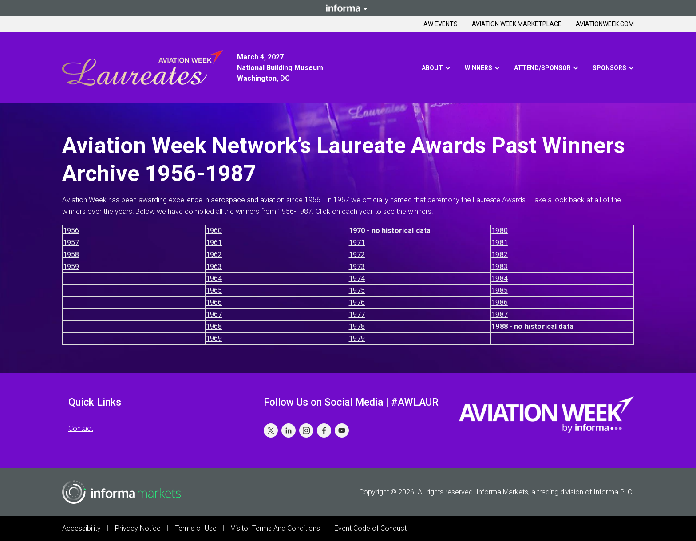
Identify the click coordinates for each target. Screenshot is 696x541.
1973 (357, 266)
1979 (357, 338)
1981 (499, 242)
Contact (80, 428)
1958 (71, 254)
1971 (357, 242)
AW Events (440, 24)
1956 (71, 230)
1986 (499, 302)
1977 (357, 314)
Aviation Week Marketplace (517, 24)
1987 (499, 314)
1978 (357, 326)
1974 (357, 278)
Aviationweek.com (605, 24)
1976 (357, 302)
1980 (499, 230)
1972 (357, 254)
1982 (499, 254)
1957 (71, 242)
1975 (357, 290)
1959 (71, 266)
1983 (499, 266)
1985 (499, 290)
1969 (214, 338)
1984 (499, 278)
